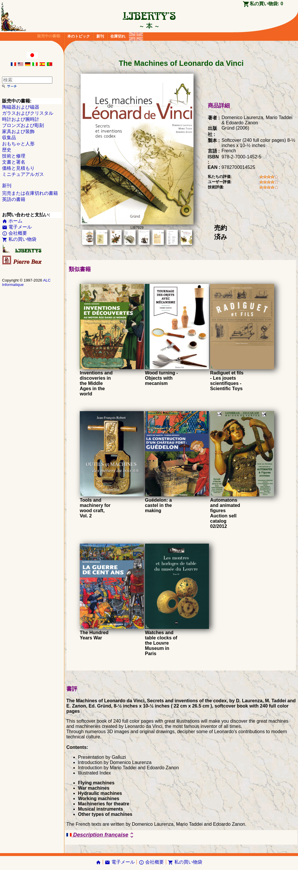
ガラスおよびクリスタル (27, 113)
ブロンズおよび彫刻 (23, 125)
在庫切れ (117, 36)
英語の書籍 (13, 199)
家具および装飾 (18, 131)
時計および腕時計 (20, 119)
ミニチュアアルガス (23, 174)
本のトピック (78, 36)
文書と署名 (13, 162)
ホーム (12, 220)
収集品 (9, 137)
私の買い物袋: (266, 3)
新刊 (100, 36)
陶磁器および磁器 (20, 107)
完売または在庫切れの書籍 (30, 193)
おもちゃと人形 (18, 143)
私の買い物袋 (19, 239)
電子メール (17, 226)
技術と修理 (13, 155)
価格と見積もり (18, 168)
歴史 (6, 149)
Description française (100, 835)
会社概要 (14, 233)
